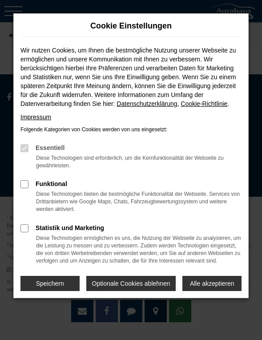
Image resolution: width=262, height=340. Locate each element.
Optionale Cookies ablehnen (131, 283)
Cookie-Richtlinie (204, 103)
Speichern (50, 283)
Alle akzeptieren (212, 283)
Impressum (35, 117)
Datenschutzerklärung (147, 103)
